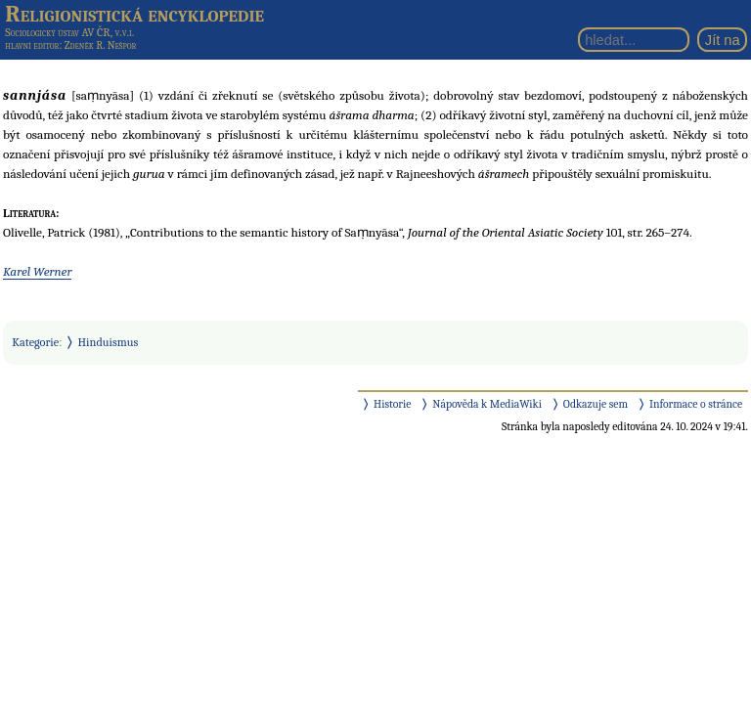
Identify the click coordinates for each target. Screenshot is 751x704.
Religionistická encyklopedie (134, 13)
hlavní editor (32, 45)
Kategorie (35, 342)
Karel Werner (37, 271)
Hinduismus (108, 342)
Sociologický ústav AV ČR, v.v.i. (69, 32)
